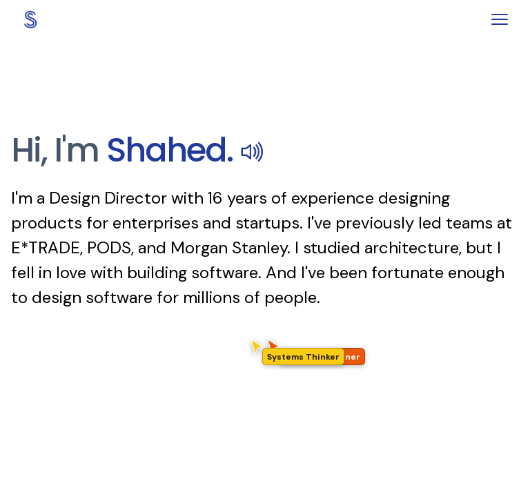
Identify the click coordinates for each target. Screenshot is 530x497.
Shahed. (185, 150)
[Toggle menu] (499, 19)
